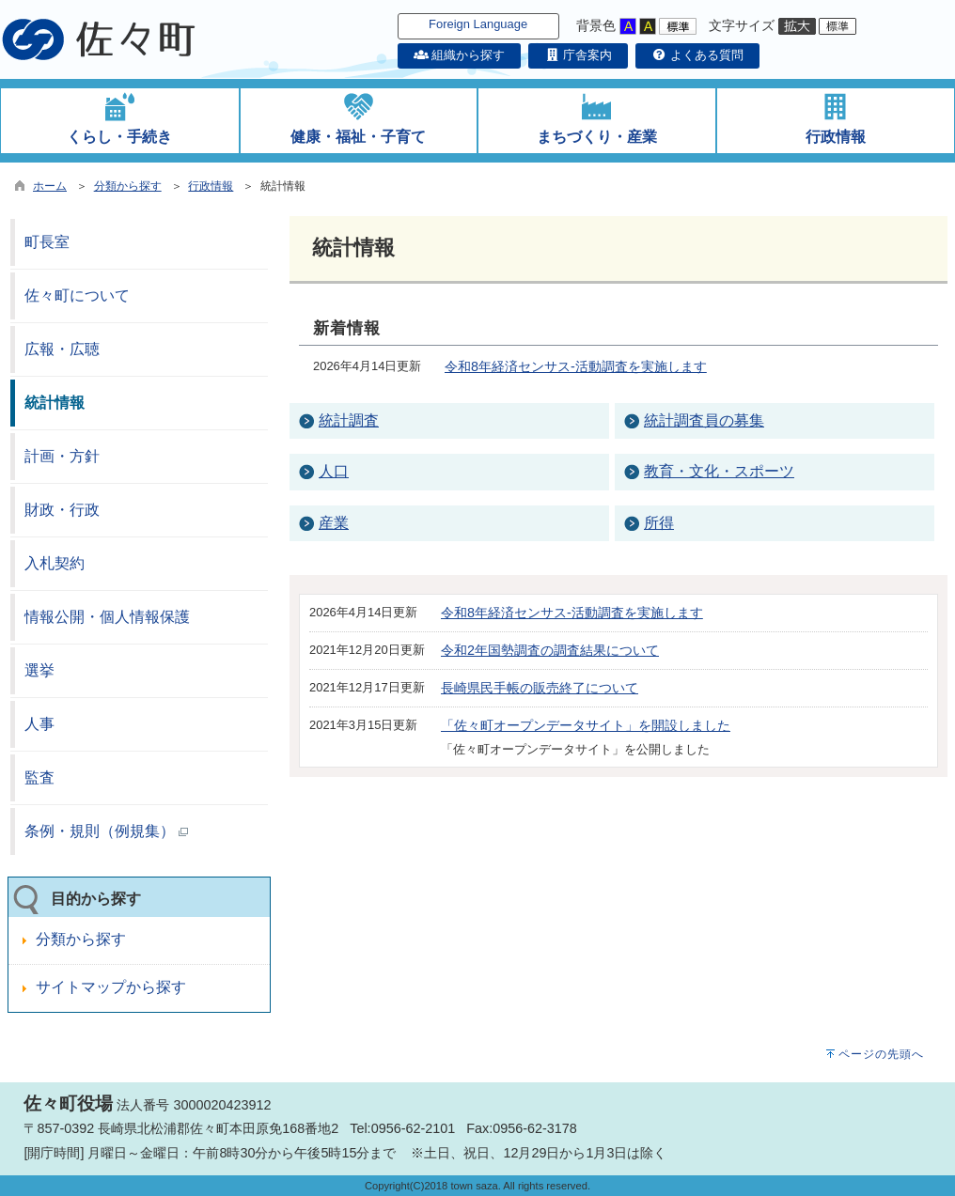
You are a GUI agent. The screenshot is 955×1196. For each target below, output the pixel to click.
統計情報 (54, 403)
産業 (334, 523)
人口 (334, 471)
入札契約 (54, 563)
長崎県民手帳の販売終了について (539, 687)
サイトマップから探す (111, 987)
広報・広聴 (62, 349)
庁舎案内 (578, 55)
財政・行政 (62, 510)
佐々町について (77, 295)
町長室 (47, 242)
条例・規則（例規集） (106, 831)
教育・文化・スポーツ (719, 471)
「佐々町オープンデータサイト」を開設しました (585, 725)
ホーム (50, 186)
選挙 (39, 670)
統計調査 (349, 420)
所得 (659, 523)
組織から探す (460, 55)
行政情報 (210, 186)
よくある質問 (697, 55)
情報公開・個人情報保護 (107, 617)
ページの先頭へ (881, 1054)
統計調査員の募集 (704, 420)
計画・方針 (62, 456)
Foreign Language (478, 24)
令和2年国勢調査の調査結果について (550, 650)
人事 (39, 724)
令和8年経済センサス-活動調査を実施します (576, 366)
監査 (39, 777)
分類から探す (128, 186)
